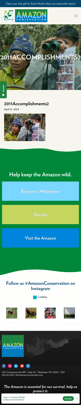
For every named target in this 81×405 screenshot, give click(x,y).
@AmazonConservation (47, 283)
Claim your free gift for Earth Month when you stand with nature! (40, 3)
